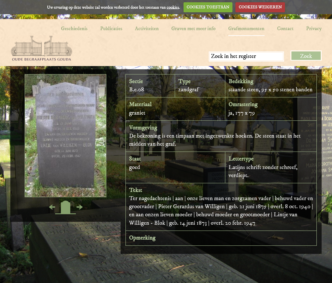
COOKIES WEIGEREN (260, 7)
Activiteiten (147, 28)
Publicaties (111, 28)
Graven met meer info (194, 28)
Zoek (306, 56)
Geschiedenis (74, 28)
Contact (285, 28)
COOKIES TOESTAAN (208, 7)
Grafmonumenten (246, 28)
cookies (173, 7)
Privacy (314, 28)
